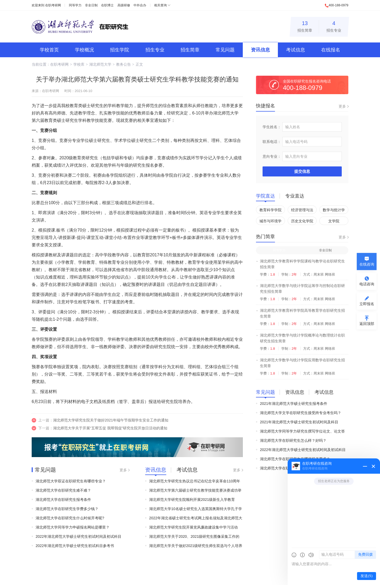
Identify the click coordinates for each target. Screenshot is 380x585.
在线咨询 (366, 264)
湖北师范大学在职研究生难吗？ (286, 468)
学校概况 (84, 49)
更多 (123, 470)
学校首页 (49, 49)
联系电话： (272, 142)
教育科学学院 (270, 210)
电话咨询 (366, 284)
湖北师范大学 (100, 64)
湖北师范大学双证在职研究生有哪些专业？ (71, 481)
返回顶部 (366, 324)
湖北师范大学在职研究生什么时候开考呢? (70, 518)
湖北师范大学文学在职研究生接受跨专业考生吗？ (300, 413)
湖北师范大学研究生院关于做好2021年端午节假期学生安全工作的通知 (110, 420)
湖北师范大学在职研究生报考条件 (63, 499)
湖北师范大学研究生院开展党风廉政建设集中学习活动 (193, 527)
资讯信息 (260, 49)
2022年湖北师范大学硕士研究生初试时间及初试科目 (78, 536)
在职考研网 (53, 5)
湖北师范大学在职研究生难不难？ (63, 490)
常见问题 (225, 49)
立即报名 (366, 304)
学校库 (78, 64)
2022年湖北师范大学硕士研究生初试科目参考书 (75, 546)
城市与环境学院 (270, 222)
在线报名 (330, 49)
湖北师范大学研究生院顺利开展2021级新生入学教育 (192, 499)
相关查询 (160, 5)
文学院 (333, 221)
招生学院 (119, 49)
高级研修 (123, 5)
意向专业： (272, 156)
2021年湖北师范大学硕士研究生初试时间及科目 (299, 422)
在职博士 (107, 5)
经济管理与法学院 (302, 211)
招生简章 (304, 25)
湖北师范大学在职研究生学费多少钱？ (67, 509)
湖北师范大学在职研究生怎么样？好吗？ (293, 440)
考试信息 (295, 49)
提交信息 (302, 171)
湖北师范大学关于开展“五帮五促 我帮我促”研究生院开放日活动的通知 (110, 428)
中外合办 (140, 5)
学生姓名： (272, 127)
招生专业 (333, 25)
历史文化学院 (302, 221)
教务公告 (123, 64)
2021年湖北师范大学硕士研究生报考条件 (293, 403)
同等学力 (75, 5)
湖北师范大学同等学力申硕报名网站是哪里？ (73, 527)
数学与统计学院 (334, 211)
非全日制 (91, 5)
